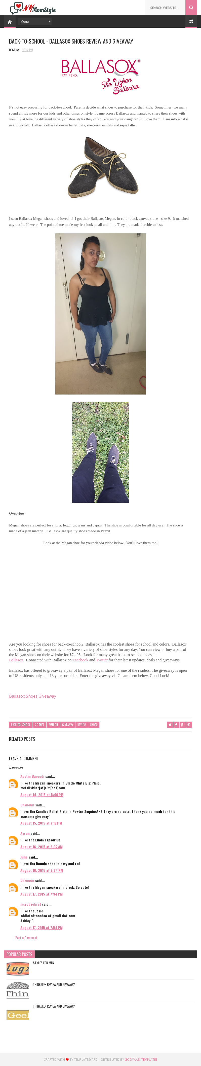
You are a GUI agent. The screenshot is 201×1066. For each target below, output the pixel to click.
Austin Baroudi (32, 776)
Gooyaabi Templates (141, 1059)
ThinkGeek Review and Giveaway (54, 984)
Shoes (93, 725)
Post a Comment (26, 937)
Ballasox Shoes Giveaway (32, 696)
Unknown (27, 804)
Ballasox (16, 660)
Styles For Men (43, 962)
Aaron (25, 833)
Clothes (39, 725)
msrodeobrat (30, 904)
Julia (23, 857)
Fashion (53, 725)
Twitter (102, 660)
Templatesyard (86, 1059)
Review (81, 725)
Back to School (20, 725)
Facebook (80, 660)
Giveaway (67, 725)
